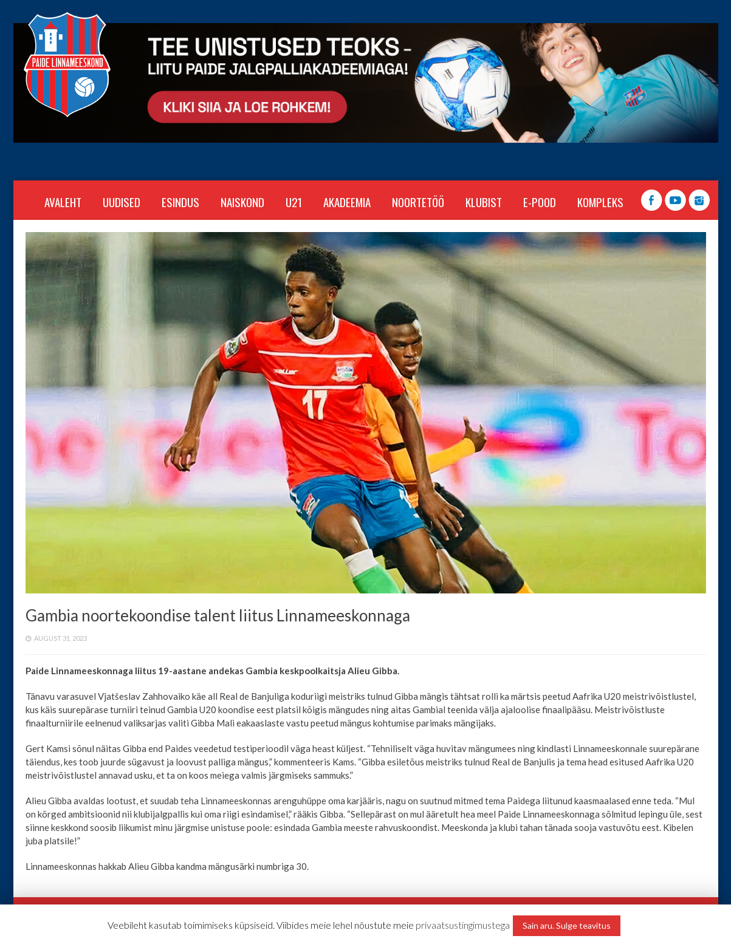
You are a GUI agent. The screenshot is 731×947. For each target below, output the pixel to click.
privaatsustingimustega (463, 925)
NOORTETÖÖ (418, 201)
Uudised (121, 201)
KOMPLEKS (600, 201)
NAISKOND (242, 201)
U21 (294, 201)
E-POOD (539, 201)
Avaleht (62, 201)
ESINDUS (180, 201)
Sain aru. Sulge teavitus (567, 925)
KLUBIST (483, 201)
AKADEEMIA (347, 201)
